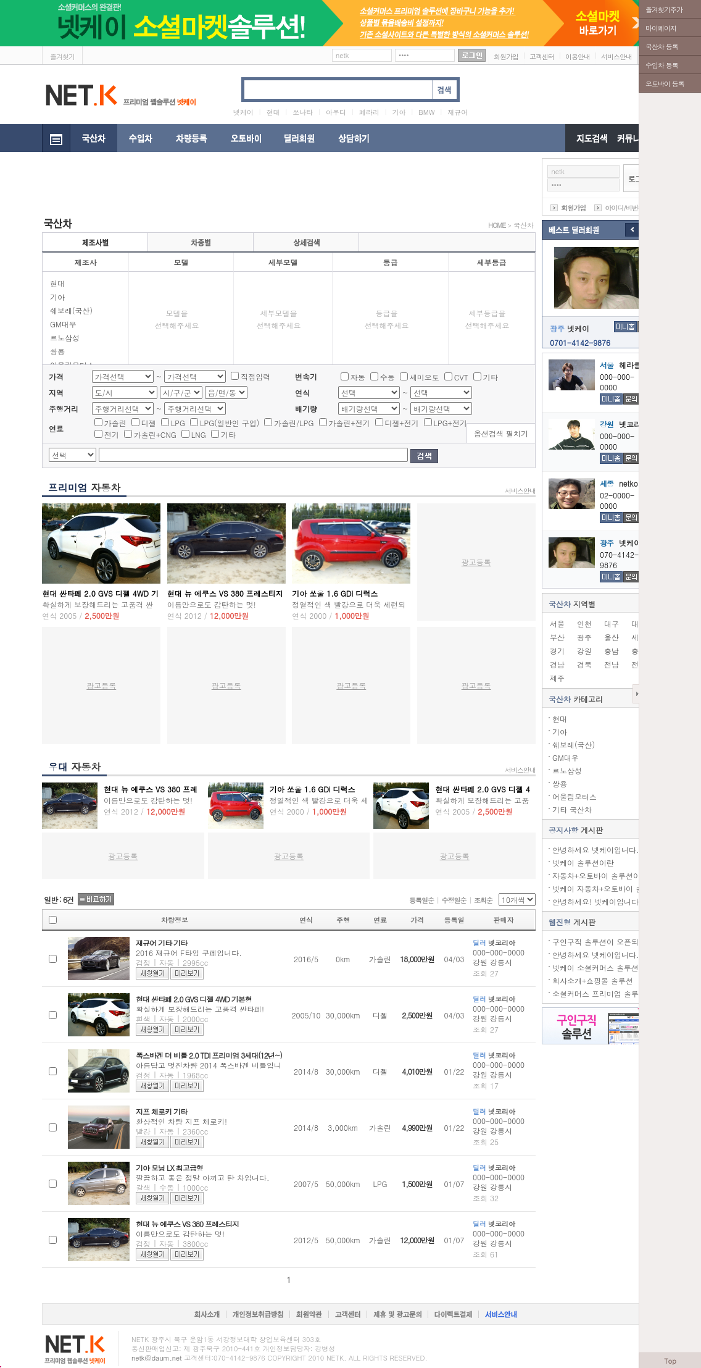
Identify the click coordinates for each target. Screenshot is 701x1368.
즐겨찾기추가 (663, 9)
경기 (557, 650)
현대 (57, 283)
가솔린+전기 (349, 423)
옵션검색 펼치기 (501, 433)
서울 (557, 623)
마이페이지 (660, 28)
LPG (178, 423)
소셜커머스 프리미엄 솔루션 (599, 993)
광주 (584, 637)
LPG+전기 (450, 423)
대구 (611, 623)
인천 (584, 623)
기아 (57, 297)
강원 (584, 650)
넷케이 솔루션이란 (583, 862)
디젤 (148, 423)
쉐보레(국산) (71, 310)
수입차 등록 (661, 65)
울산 (611, 637)
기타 (490, 377)
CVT (461, 377)
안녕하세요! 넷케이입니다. (597, 901)
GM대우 (63, 324)
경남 (557, 664)
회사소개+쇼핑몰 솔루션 (592, 980)
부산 (557, 637)
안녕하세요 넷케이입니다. (595, 849)
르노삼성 (65, 337)
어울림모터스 (574, 796)
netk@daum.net (156, 1357)
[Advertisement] (266, 186)
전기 (111, 434)
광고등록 (476, 561)
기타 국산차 (572, 809)
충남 (611, 650)
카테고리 (576, 699)
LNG (198, 434)
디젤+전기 (402, 423)
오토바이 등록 (664, 83)
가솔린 (115, 423)
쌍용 (57, 351)
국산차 (523, 225)
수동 (387, 377)
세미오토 (424, 377)
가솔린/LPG (293, 423)
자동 (357, 377)
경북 (584, 664)
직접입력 (255, 376)
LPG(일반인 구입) (229, 423)
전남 (611, 664)
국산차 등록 (661, 46)
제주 (557, 678)
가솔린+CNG (155, 434)
